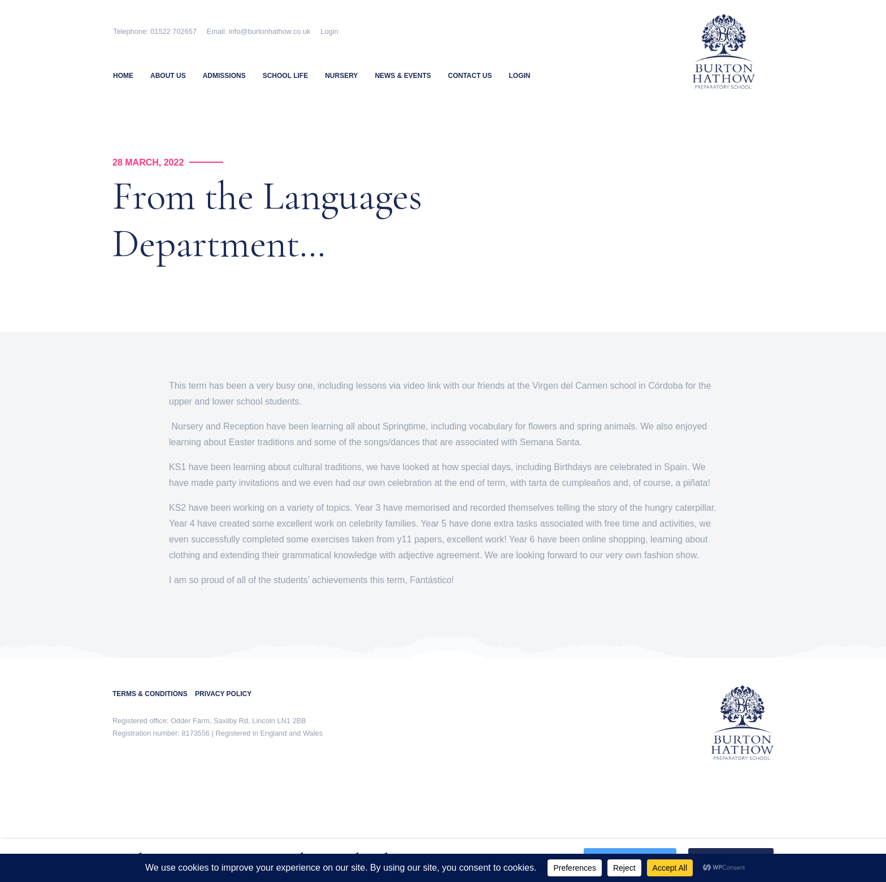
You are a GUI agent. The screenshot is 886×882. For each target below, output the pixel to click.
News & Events (403, 76)
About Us (168, 76)
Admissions (224, 76)
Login (329, 31)
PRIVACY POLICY (223, 694)
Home (123, 76)
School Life (285, 76)
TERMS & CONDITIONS (153, 694)
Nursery (341, 76)
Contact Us (470, 76)
